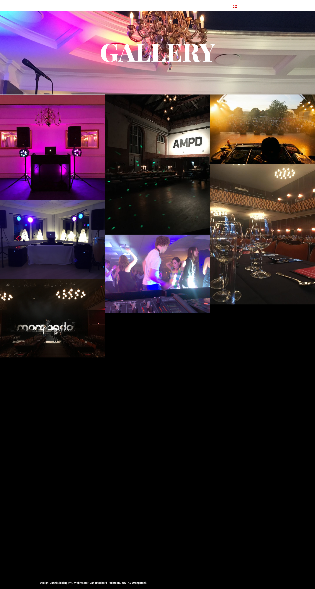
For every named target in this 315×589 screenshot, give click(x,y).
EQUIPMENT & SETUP (154, 1)
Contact (220, 1)
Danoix (181, 1)
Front (83, 1)
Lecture (200, 1)
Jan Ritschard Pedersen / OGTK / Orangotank (118, 582)
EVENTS (100, 1)
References (122, 1)
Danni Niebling (58, 582)
